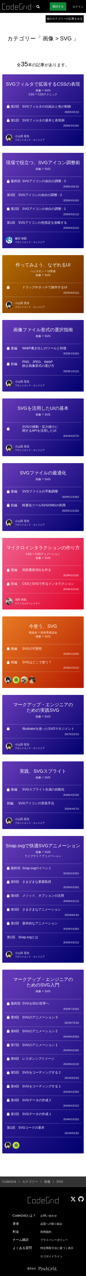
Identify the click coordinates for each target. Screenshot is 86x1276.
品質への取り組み (51, 1223)
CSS (31, 94)
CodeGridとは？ (24, 1215)
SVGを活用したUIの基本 (42, 408)
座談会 (33, 632)
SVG (66, 38)
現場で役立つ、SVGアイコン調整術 (43, 162)
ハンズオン (37, 271)
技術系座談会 (49, 632)
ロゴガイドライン (51, 1256)
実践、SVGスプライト (43, 771)
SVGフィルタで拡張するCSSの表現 (43, 84)
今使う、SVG (43, 626)
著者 (16, 1223)
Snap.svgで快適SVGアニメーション (43, 845)
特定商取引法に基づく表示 (56, 1248)
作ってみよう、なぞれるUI (43, 264)
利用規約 (45, 1232)
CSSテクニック (47, 94)
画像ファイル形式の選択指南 (43, 329)
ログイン (77, 6)
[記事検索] (38, 6)
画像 (49, 38)
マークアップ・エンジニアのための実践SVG (43, 707)
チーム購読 (21, 1240)
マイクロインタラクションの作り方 (43, 547)
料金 (16, 1232)
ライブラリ (32, 856)
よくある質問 (22, 1248)
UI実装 (51, 271)
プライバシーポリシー (54, 1240)
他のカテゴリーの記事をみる (65, 18)
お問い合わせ (48, 1215)
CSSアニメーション (47, 554)
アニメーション (51, 856)
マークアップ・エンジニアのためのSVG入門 (43, 982)
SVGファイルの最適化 (43, 472)
